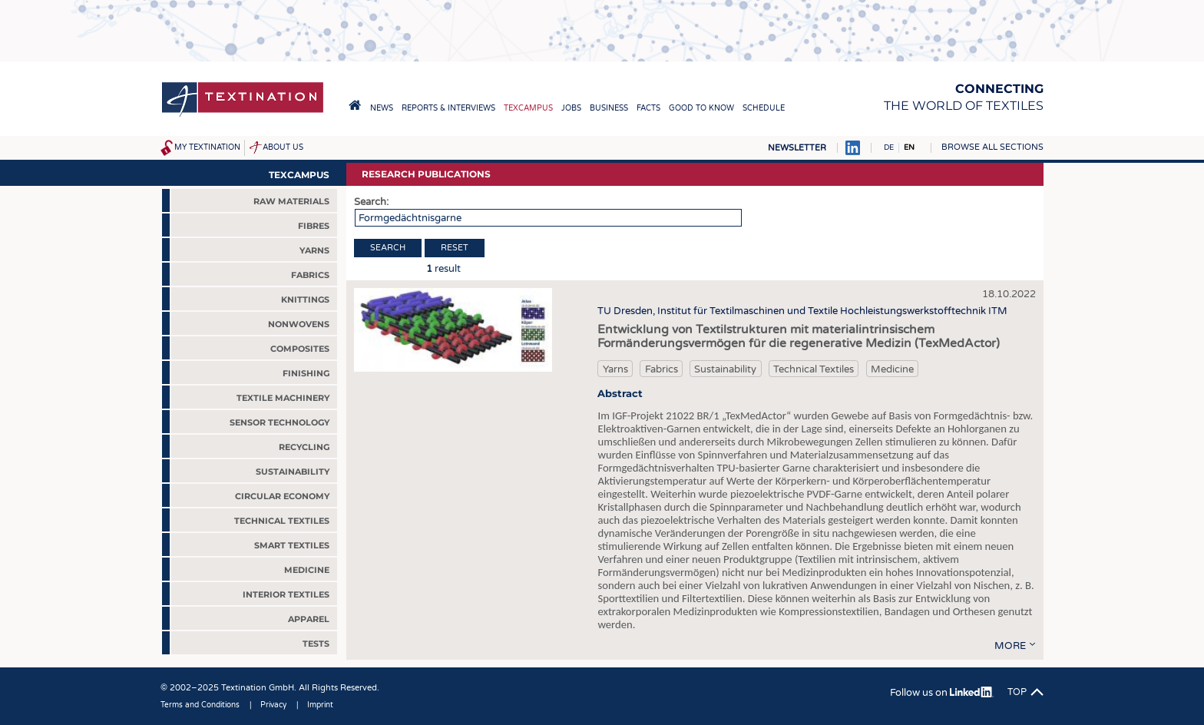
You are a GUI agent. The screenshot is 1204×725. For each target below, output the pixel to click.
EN (909, 147)
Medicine (892, 369)
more (1010, 646)
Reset (454, 248)
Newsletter (797, 148)
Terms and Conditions (200, 705)
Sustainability (725, 369)
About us (283, 147)
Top (1017, 692)
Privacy (273, 705)
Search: (371, 202)
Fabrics (661, 369)
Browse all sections (992, 147)
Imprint (320, 705)
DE (889, 147)
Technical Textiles (813, 369)
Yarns (615, 369)
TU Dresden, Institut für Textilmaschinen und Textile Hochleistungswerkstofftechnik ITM (802, 311)
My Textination (207, 147)
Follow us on (942, 693)
